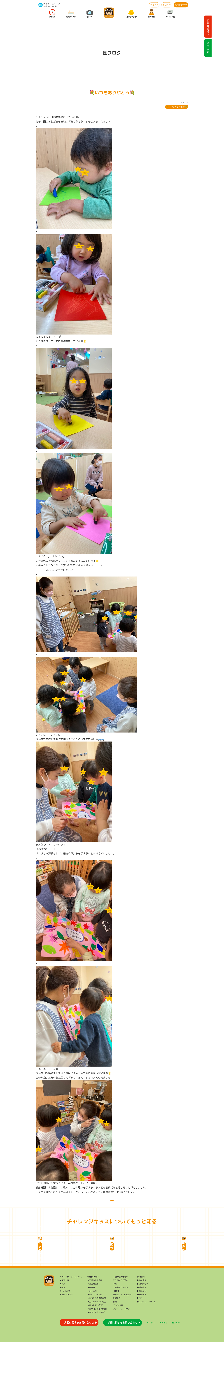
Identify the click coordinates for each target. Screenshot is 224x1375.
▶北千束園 (92, 1324)
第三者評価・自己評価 (122, 1327)
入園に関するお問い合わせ (79, 1355)
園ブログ (89, 13)
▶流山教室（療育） (95, 1338)
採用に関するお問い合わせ (123, 1355)
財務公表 (117, 1331)
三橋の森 (46, 6)
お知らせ (167, 5)
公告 (115, 1335)
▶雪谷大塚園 (92, 1317)
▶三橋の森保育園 (94, 1313)
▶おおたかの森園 (94, 1327)
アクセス (154, 5)
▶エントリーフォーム (146, 1335)
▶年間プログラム (67, 1327)
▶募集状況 (141, 1324)
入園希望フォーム (120, 1320)
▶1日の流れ (65, 1324)
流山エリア (56, 4)
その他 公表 (118, 1338)
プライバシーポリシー (122, 1342)
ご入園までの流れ (120, 1313)
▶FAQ (139, 1331)
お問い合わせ (181, 5)
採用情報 (151, 13)
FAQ (115, 1317)
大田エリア (47, 4)
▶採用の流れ (142, 1317)
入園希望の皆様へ (131, 13)
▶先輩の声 (141, 1327)
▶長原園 (91, 1320)
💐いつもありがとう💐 (176, 106)
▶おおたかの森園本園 (96, 1331)
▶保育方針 (64, 1313)
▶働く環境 (141, 1313)
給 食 (54, 6)
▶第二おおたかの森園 (96, 1335)
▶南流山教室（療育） (96, 1345)
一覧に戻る (112, 1204)
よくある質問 (170, 13)
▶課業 (62, 1317)
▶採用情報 (141, 1320)
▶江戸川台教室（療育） (97, 1342)
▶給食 (62, 1320)
